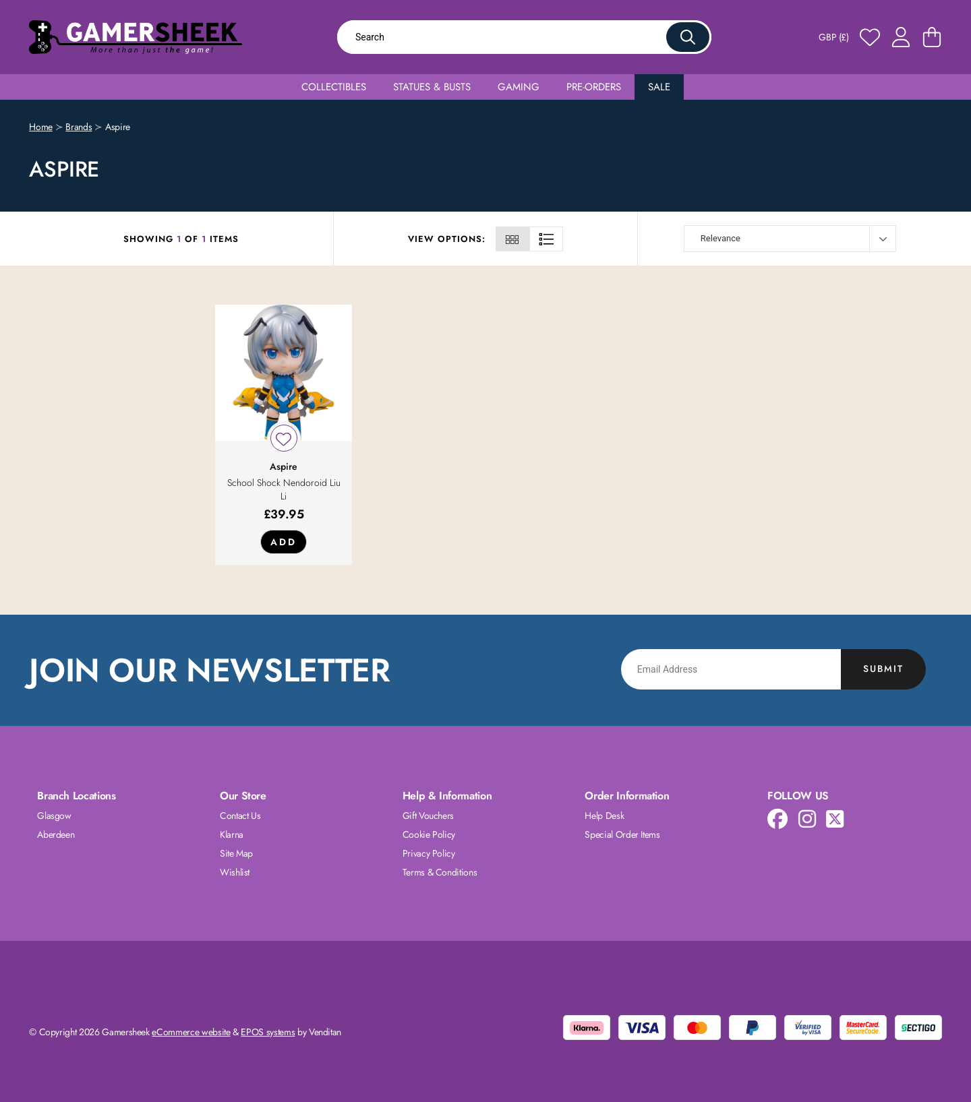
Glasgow (54, 815)
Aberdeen (55, 834)
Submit (883, 668)
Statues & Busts (432, 87)
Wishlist (234, 872)
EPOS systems (268, 1032)
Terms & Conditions (440, 872)
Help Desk (604, 815)
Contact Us (240, 815)
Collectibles (333, 87)
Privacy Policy (429, 853)
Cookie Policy (429, 834)
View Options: (447, 239)
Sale (659, 87)
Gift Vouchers (428, 815)
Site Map (236, 853)
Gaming (518, 87)
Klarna (231, 834)
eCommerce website (191, 1032)
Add (283, 542)
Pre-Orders (593, 87)
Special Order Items (622, 834)
